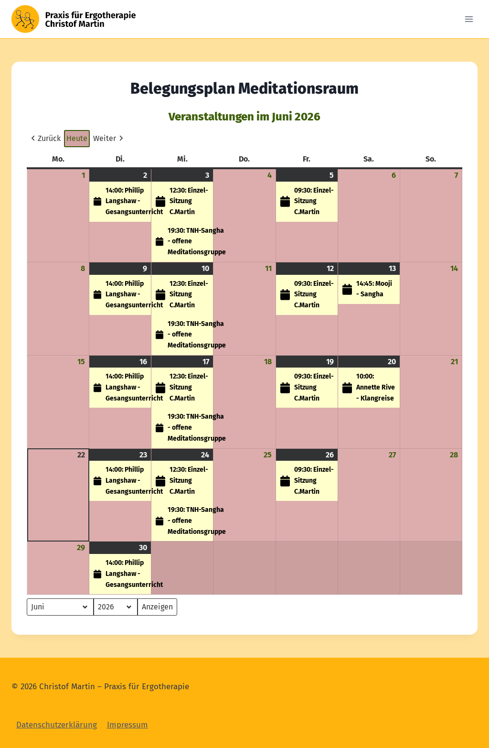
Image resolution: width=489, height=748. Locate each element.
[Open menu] (469, 18)
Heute (76, 138)
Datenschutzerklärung (56, 725)
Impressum (127, 725)
